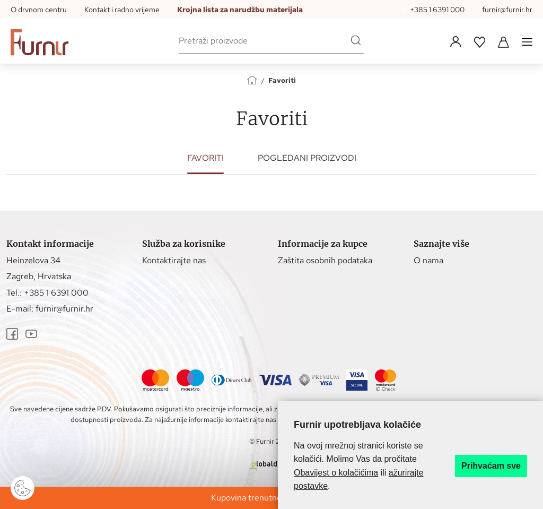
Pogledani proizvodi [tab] (307, 157)
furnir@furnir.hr (507, 9)
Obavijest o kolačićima (336, 472)
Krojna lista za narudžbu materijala (240, 9)
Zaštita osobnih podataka (325, 260)
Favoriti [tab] (205, 157)
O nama (428, 260)
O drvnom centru (39, 9)
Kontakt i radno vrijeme (122, 9)
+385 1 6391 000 (437, 9)
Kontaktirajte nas (174, 260)
